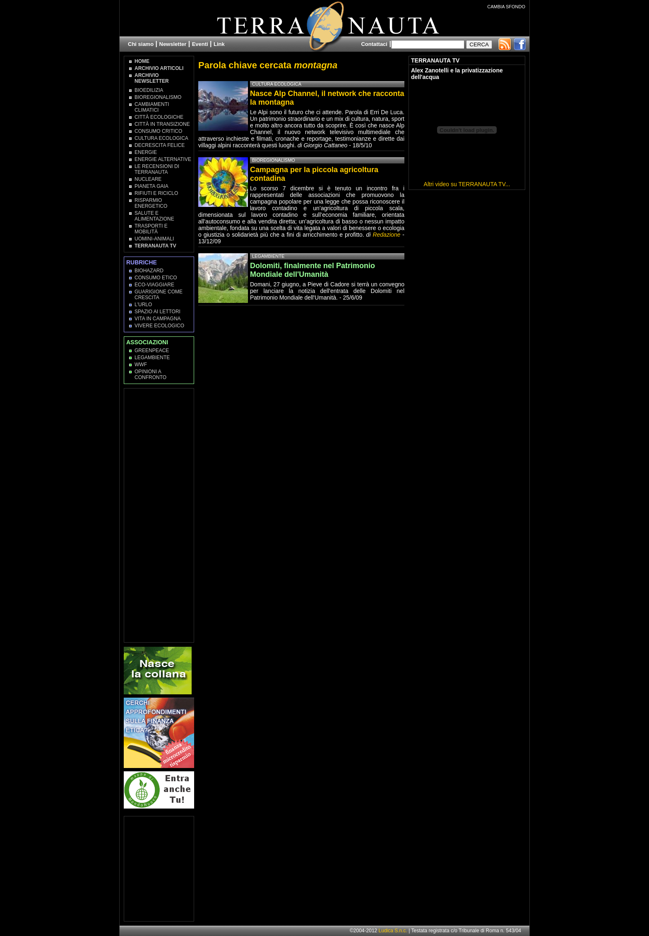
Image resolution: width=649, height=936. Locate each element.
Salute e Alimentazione (154, 216)
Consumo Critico (158, 131)
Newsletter (173, 44)
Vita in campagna (158, 319)
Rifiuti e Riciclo (156, 193)
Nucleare (148, 179)
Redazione (387, 234)
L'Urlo (143, 304)
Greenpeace (152, 350)
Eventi (200, 44)
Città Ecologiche (159, 117)
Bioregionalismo (158, 97)
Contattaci (374, 44)
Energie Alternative (163, 159)
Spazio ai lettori (157, 311)
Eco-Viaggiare (154, 285)
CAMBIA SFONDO (506, 6)
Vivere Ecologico (159, 326)
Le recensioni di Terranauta (157, 169)
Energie (146, 152)
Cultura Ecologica (161, 138)
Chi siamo (141, 44)
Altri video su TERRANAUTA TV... (467, 184)
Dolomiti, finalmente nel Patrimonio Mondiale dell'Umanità (312, 270)
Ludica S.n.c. (393, 931)
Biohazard (149, 271)
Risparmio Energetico (151, 203)
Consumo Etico (156, 278)
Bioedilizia (149, 90)
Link (219, 44)
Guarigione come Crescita (159, 294)
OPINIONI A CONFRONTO (150, 374)
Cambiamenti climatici (152, 107)
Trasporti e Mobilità (151, 229)
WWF (141, 364)
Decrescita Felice (160, 145)
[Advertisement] (159, 515)
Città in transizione (162, 124)
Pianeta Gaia (151, 186)
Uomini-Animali (154, 239)
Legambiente (152, 357)
